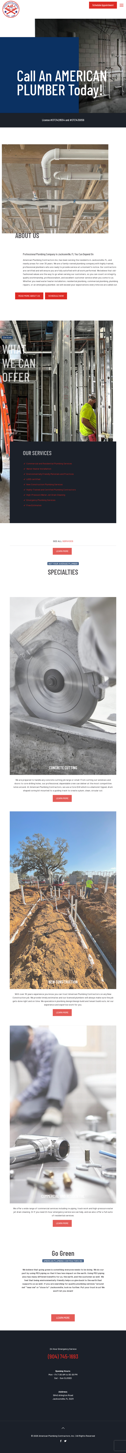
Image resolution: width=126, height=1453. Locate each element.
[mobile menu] (121, 5)
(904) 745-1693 (63, 1356)
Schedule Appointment (103, 5)
